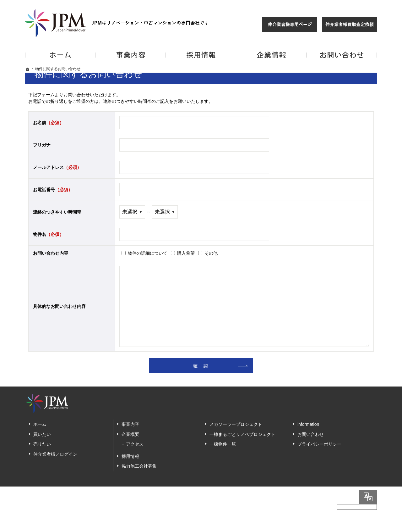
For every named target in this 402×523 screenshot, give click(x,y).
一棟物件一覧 (222, 444)
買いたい (42, 434)
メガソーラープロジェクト (235, 424)
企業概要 (130, 434)
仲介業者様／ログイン (55, 454)
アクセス (135, 444)
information (308, 424)
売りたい (42, 444)
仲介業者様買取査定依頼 (349, 24)
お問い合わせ (310, 434)
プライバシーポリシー (319, 444)
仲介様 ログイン (289, 24)
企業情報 (271, 55)
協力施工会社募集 (139, 466)
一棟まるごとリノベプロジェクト (242, 434)
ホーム (39, 424)
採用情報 (130, 456)
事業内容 (130, 424)
